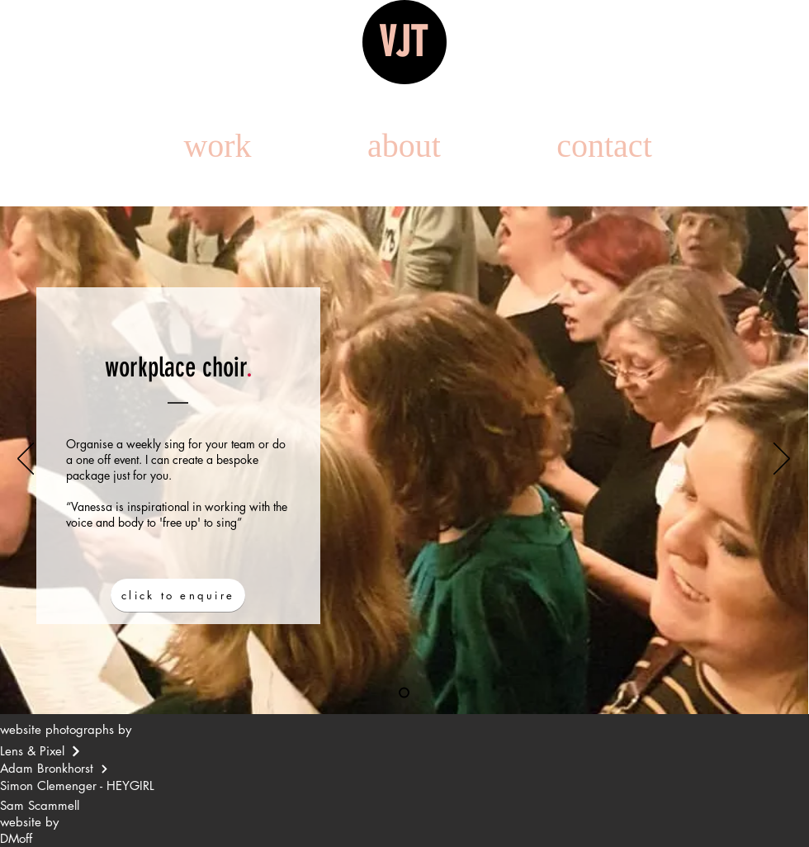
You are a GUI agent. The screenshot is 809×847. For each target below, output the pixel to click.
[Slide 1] (404, 693)
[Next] (782, 459)
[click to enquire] (178, 595)
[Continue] (75, 751)
